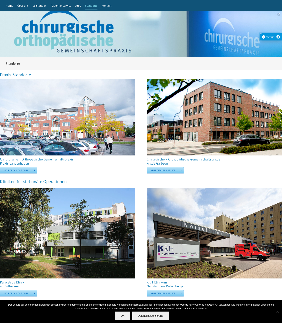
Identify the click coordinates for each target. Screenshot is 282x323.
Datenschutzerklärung (150, 315)
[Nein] (277, 312)
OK (122, 315)
